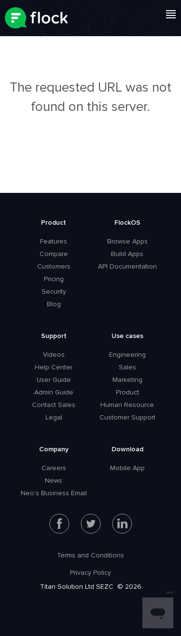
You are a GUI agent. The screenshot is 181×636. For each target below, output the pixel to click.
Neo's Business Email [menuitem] (54, 493)
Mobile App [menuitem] (127, 468)
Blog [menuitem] (54, 304)
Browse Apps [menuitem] (127, 241)
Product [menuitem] (53, 222)
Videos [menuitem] (54, 355)
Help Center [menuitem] (53, 367)
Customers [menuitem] (53, 266)
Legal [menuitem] (53, 417)
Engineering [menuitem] (127, 355)
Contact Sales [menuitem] (53, 405)
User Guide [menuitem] (54, 380)
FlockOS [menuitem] (127, 222)
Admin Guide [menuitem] (53, 392)
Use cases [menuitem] (127, 336)
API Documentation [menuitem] (127, 266)
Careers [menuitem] (54, 468)
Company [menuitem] (54, 449)
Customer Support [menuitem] (127, 417)
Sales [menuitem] (127, 367)
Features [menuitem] (53, 241)
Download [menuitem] (127, 449)
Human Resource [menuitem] (127, 405)
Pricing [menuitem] (54, 279)
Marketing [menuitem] (127, 380)
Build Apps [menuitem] (127, 254)
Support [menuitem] (54, 336)
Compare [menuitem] (54, 254)
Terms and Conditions (90, 555)
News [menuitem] (53, 480)
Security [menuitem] (54, 291)
